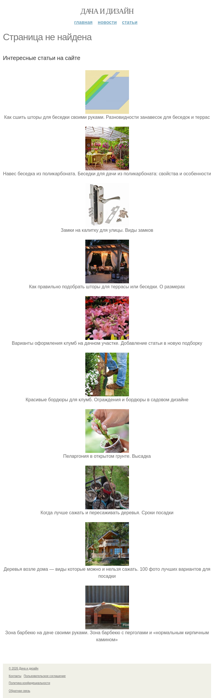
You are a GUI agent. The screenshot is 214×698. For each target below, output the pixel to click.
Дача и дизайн (107, 11)
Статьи (129, 22)
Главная (83, 22)
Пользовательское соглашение (45, 676)
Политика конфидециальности (29, 683)
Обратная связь (19, 690)
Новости (107, 22)
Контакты (15, 676)
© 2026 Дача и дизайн (23, 668)
